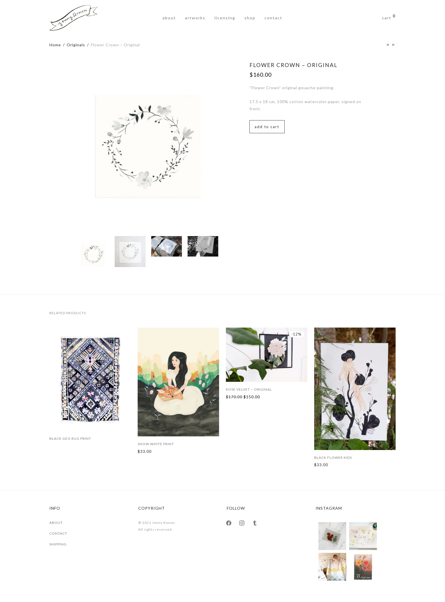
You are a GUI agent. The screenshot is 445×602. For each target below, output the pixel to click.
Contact (273, 17)
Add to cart (267, 126)
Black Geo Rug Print (70, 438)
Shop (249, 17)
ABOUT (56, 522)
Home (55, 44)
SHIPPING (58, 544)
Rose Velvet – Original (249, 389)
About (169, 17)
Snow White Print (156, 444)
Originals (76, 44)
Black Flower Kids (333, 457)
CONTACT (58, 533)
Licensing (225, 17)
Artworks (195, 17)
